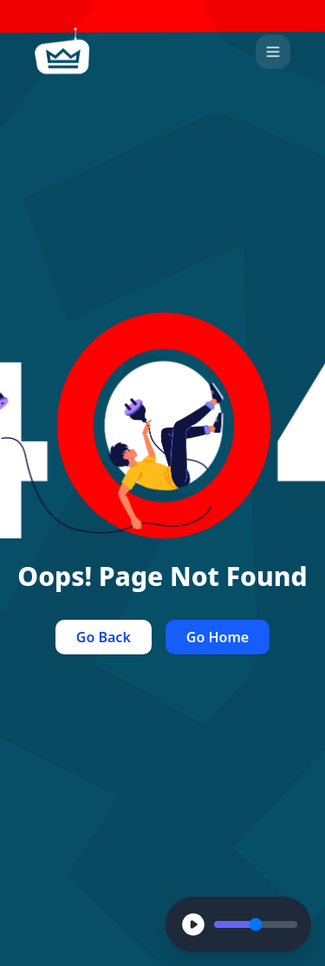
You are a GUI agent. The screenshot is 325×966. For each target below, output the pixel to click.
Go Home (217, 637)
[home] (62, 50)
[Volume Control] (255, 924)
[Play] (193, 924)
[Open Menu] (273, 51)
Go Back (103, 637)
